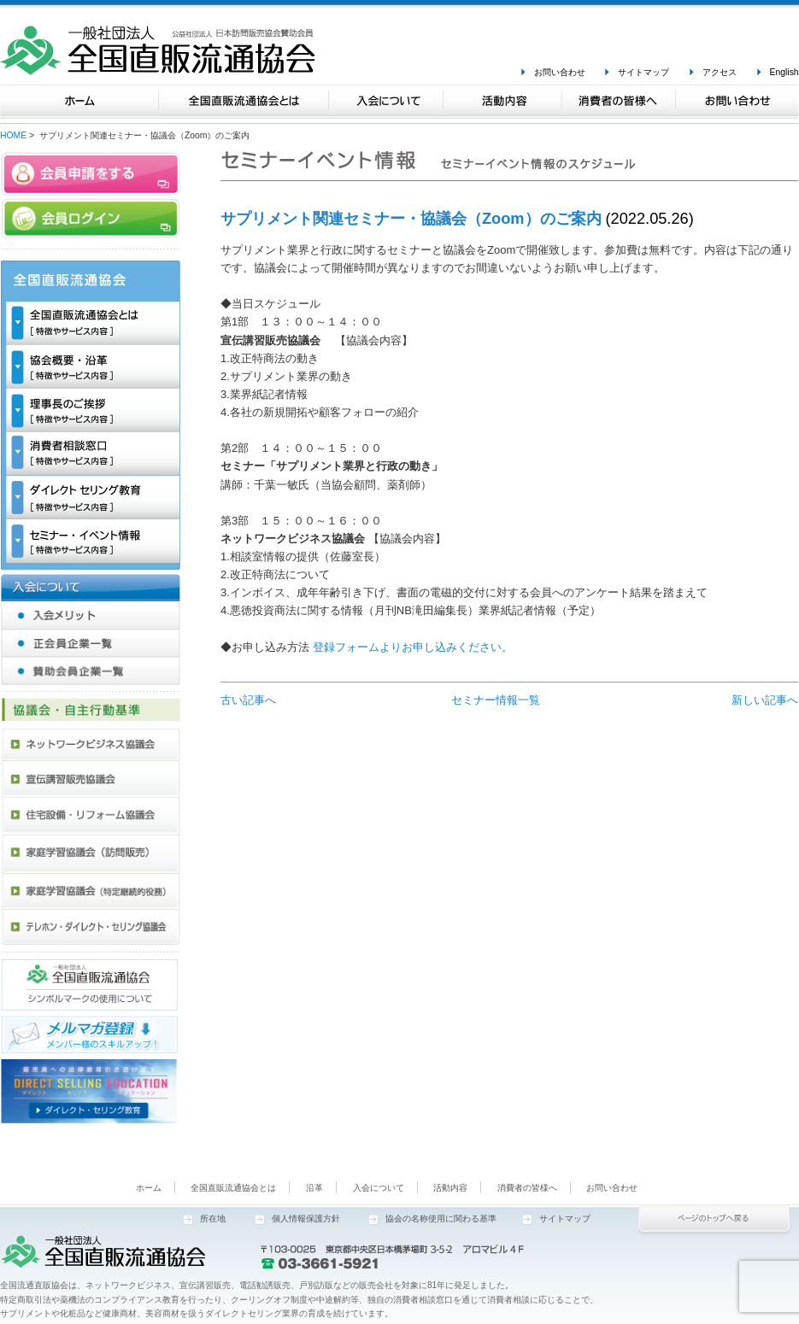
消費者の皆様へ (527, 1187)
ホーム (149, 1187)
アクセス (719, 72)
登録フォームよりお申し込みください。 (413, 647)
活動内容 (450, 1187)
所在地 (213, 1218)
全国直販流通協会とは (233, 1187)
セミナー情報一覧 (495, 700)
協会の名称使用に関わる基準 (440, 1218)
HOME (13, 135)
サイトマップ (643, 72)
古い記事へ (248, 700)
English (784, 72)
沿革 (314, 1187)
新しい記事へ (764, 700)
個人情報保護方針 (306, 1218)
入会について (378, 1187)
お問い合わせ (559, 72)
